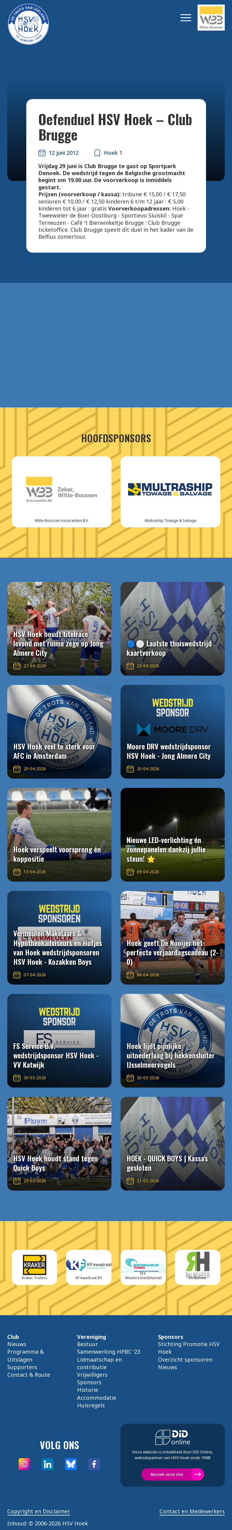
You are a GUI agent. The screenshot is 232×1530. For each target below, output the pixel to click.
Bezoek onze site (166, 1474)
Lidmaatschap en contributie (99, 1363)
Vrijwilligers (92, 1374)
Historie (87, 1389)
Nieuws (16, 1344)
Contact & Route (28, 1374)
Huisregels (91, 1405)
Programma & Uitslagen (25, 1355)
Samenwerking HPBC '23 (108, 1351)
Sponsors (89, 1382)
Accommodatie (96, 1397)
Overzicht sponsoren (185, 1359)
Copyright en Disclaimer (38, 1511)
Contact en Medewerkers (192, 1511)
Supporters (22, 1367)
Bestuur (87, 1344)
